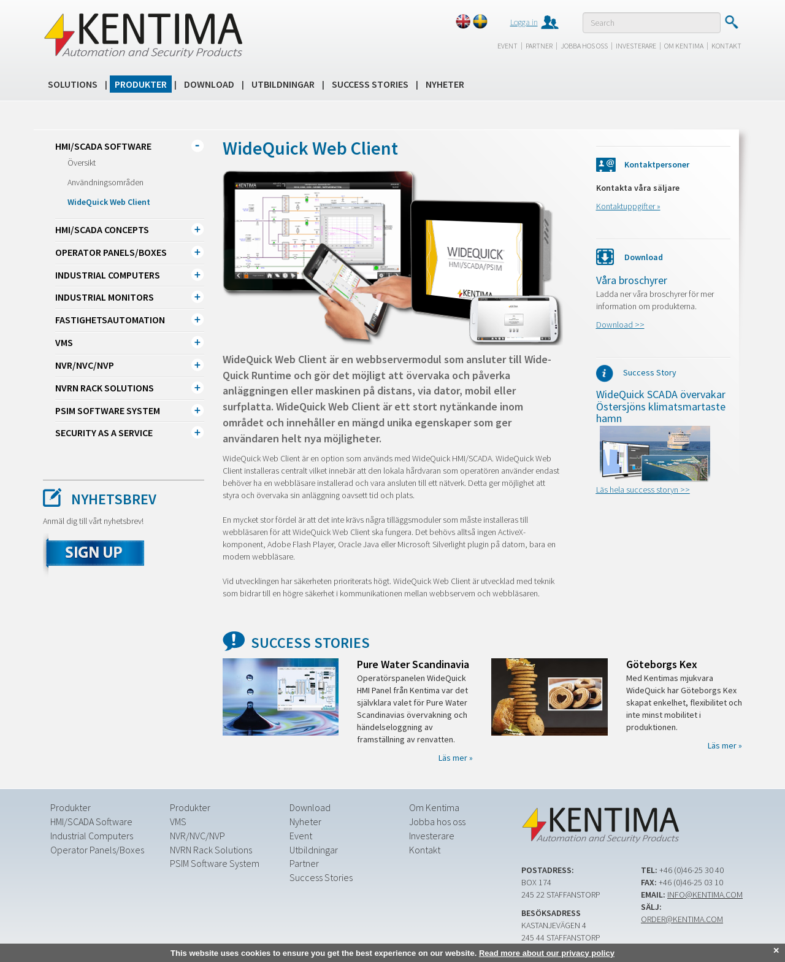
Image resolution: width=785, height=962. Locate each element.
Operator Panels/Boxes (111, 252)
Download (209, 84)
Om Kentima (683, 45)
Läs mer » (455, 757)
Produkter (141, 84)
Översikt (81, 162)
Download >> (620, 324)
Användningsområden (105, 182)
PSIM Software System (107, 410)
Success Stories (370, 84)
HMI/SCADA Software (103, 146)
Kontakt (726, 45)
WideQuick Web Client (108, 201)
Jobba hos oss (584, 45)
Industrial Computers (107, 275)
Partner (539, 45)
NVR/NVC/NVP (84, 365)
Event (507, 45)
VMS (64, 342)
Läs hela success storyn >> (643, 489)
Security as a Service (104, 432)
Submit (731, 22)
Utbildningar (283, 84)
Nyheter (445, 84)
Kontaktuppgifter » (628, 206)
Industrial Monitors (104, 297)
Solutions (73, 84)
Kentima (142, 35)
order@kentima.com (682, 919)
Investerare (636, 45)
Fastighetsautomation (110, 320)
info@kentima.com (705, 894)
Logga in (524, 22)
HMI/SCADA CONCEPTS (102, 229)
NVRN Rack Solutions (104, 388)
